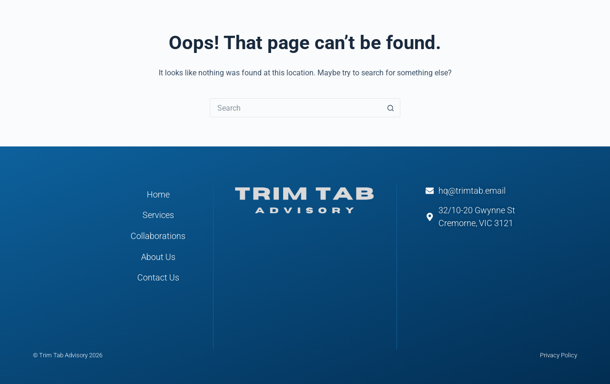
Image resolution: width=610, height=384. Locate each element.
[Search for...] (295, 107)
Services (158, 215)
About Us (158, 257)
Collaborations (158, 236)
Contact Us (158, 277)
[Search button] (390, 107)
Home (158, 194)
